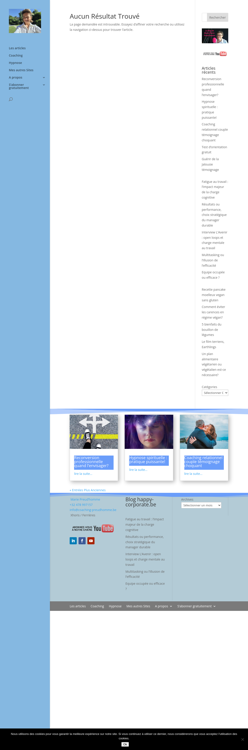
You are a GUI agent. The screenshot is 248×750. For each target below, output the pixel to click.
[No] (242, 739)
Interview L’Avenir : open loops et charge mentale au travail (145, 559)
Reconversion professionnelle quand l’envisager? (91, 461)
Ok (125, 744)
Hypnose (15, 63)
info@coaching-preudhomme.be (93, 510)
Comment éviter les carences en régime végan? (213, 312)
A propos (15, 77)
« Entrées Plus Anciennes (88, 490)
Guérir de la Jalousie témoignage (210, 164)
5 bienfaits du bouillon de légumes (212, 329)
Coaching (16, 55)
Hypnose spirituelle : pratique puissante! (148, 459)
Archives (187, 499)
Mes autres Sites (21, 70)
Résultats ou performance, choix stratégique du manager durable (214, 214)
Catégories (209, 387)
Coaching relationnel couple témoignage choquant (203, 461)
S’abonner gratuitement (19, 86)
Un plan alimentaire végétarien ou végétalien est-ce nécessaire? (214, 364)
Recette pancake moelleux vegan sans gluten (214, 294)
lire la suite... (83, 474)
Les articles (17, 48)
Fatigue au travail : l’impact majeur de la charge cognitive (145, 524)
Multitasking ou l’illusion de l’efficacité (213, 260)
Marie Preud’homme (85, 499)
